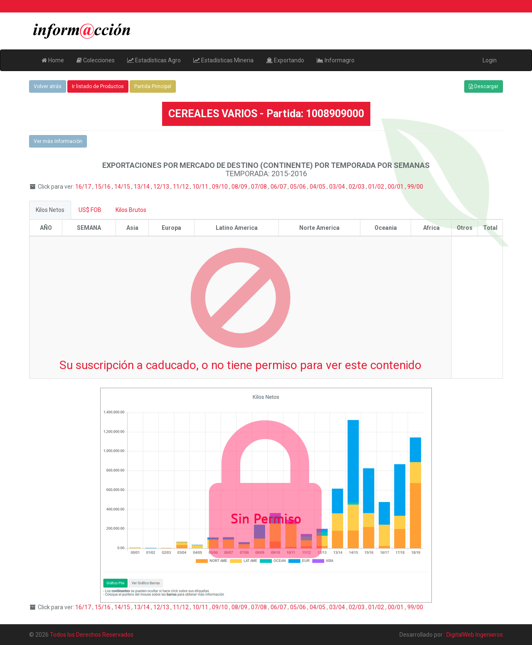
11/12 (181, 186)
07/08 (259, 186)
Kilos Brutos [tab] (131, 210)
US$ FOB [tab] (90, 210)
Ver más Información (58, 141)
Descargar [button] (483, 86)
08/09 (240, 186)
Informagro (336, 60)
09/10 (220, 186)
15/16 (103, 186)
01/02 (376, 186)
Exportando (285, 60)
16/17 (83, 186)
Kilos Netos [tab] (50, 210)
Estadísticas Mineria (223, 60)
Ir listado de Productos (98, 86)
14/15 (122, 186)
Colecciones (95, 60)
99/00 (415, 186)
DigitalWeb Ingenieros (474, 634)
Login (490, 60)
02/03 (357, 186)
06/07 (279, 186)
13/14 (142, 186)
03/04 (337, 186)
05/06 (298, 186)
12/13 (161, 186)
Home (53, 60)
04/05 (318, 186)
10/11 (200, 186)
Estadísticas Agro (154, 60)
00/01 (396, 186)
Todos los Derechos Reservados (91, 634)
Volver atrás (48, 86)
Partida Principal (152, 86)
